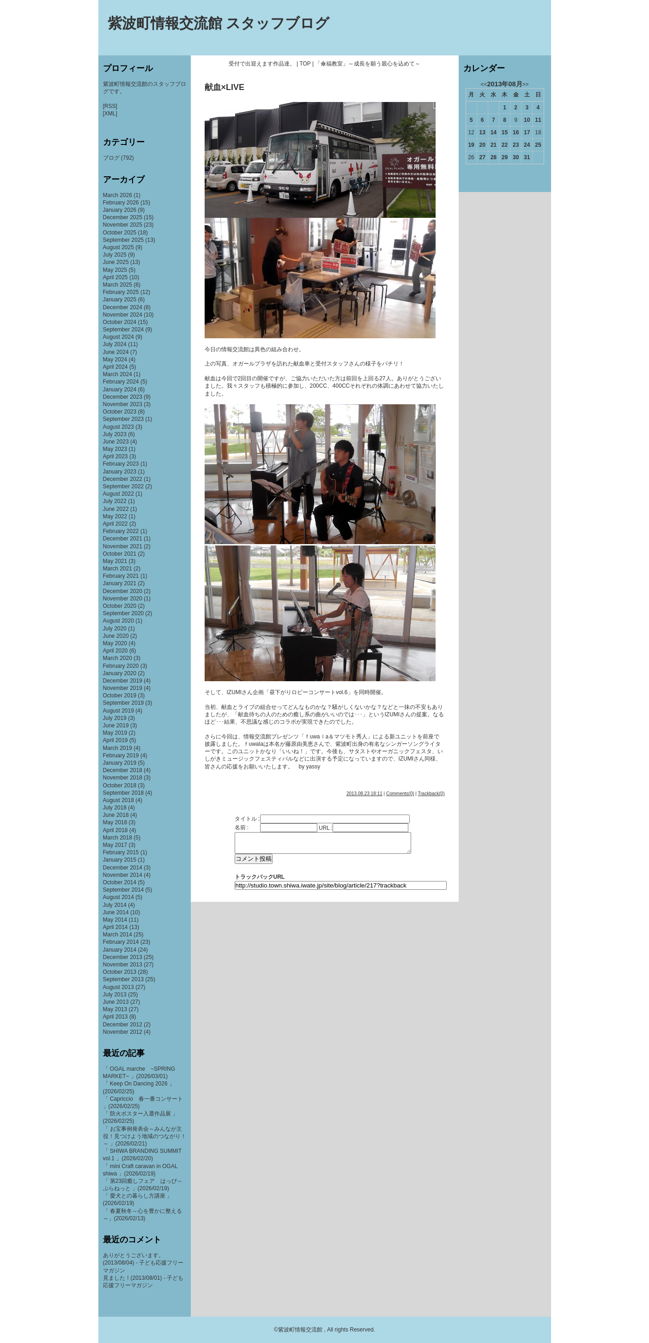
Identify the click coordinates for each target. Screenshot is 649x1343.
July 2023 (115, 434)
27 (482, 157)
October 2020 (120, 606)
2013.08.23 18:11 (364, 793)
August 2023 (118, 427)
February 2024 (121, 381)
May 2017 (115, 845)
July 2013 (115, 994)
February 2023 (121, 464)
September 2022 (123, 486)
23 (516, 145)
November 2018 (122, 777)
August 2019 (118, 710)
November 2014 (122, 875)
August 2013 (118, 987)
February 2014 (121, 942)
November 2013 (122, 964)
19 (471, 145)
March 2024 (117, 374)
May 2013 (115, 1009)
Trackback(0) (431, 793)
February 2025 (121, 292)
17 (527, 132)
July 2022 (115, 501)
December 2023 (122, 397)
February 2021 (121, 576)
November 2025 (122, 225)
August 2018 (118, 800)
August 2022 (118, 494)
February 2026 (121, 202)
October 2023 (120, 411)
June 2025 (116, 262)
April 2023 (115, 456)
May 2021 (115, 561)
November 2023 (122, 404)
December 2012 (122, 1024)
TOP (304, 63)
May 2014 (115, 920)
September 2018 (123, 793)
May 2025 (115, 270)
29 (505, 157)
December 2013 (122, 957)
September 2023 (123, 419)
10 (527, 120)
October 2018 (120, 785)
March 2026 (117, 195)
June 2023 (116, 441)
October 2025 (120, 232)
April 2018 (115, 830)
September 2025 (123, 240)
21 (494, 145)
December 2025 (122, 217)
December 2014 (122, 867)
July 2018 (115, 807)
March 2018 (117, 837)
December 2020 (122, 591)
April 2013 (115, 1016)
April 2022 (115, 524)
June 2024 (116, 352)
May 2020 (115, 643)
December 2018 (122, 770)
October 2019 (120, 695)
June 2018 (116, 815)
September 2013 (123, 979)
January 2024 (120, 389)
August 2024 (118, 337)
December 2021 (122, 538)
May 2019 (115, 733)
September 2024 (123, 329)
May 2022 (115, 516)
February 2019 (121, 755)
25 (538, 145)
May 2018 (115, 822)
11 (538, 120)
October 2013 (120, 972)
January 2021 (120, 583)
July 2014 (115, 905)
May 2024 (115, 359)
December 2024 (122, 307)
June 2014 (116, 912)
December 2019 (122, 680)
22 (505, 145)
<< (483, 84)
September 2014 (123, 890)
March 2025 (117, 285)
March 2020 (117, 658)
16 (516, 132)
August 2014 (118, 897)
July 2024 (115, 344)
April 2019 (115, 740)
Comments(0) (400, 793)
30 (516, 157)
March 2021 (117, 568)
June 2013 (116, 1002)
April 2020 (115, 651)
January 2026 (120, 210)
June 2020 (116, 636)
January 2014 (120, 950)
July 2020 (115, 628)
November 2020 (122, 598)
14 (494, 132)
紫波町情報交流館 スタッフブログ (219, 23)
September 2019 (123, 703)
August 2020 (118, 621)
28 (494, 157)
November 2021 (122, 546)
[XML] (110, 113)
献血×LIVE (225, 87)
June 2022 (116, 509)
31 (527, 157)
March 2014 (117, 934)
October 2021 (120, 554)
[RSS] (110, 106)
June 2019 (116, 725)
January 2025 (120, 299)
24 (527, 145)
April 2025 (115, 277)
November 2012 (122, 1032)
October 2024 (120, 322)
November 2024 (122, 315)
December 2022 (122, 479)
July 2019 (115, 718)
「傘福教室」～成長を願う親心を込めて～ (367, 63)
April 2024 (115, 367)
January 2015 (120, 860)
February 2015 (121, 852)
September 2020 (123, 613)
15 (505, 132)
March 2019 (117, 748)
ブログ (111, 158)
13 (482, 132)
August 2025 (118, 247)
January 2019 (120, 763)
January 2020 (120, 673)
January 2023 (120, 471)
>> (525, 84)
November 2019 (122, 688)
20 (482, 145)
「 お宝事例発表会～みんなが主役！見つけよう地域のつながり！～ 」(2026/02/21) (144, 1136)
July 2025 (115, 255)
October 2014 (120, 882)
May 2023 (115, 449)
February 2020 (121, 666)
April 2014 (115, 927)
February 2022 (121, 531)
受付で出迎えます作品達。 (262, 63)
